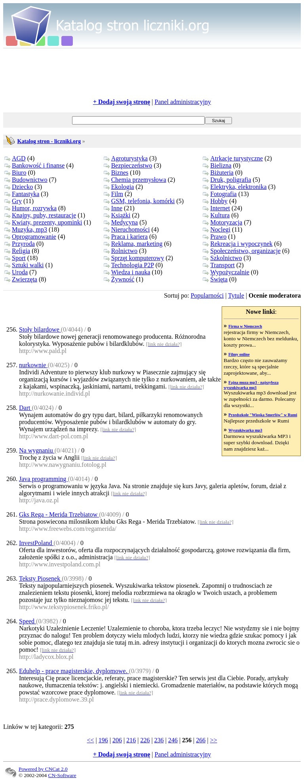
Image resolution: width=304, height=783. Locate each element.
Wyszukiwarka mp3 (245, 430)
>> (213, 740)
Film (113, 194)
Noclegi (216, 229)
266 (200, 740)
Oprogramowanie (30, 236)
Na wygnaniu (37, 450)
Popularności (207, 295)
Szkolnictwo (222, 258)
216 (131, 740)
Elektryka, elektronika (234, 186)
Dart (25, 407)
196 (103, 740)
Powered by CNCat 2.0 (43, 769)
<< (90, 740)
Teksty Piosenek (40, 578)
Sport (15, 258)
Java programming (43, 478)
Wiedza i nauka (127, 272)
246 (173, 740)
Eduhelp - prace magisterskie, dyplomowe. (74, 671)
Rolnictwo (121, 250)
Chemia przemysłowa (135, 179)
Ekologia (119, 186)
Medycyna (121, 222)
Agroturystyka (126, 158)
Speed (27, 621)
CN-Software (62, 775)
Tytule (236, 295)
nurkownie (33, 365)
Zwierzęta (20, 279)
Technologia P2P (129, 265)
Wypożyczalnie (226, 272)
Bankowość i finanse (34, 165)
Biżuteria (218, 172)
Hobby (215, 201)
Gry (13, 201)
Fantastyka (21, 194)
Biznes (116, 172)
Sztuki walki (24, 265)
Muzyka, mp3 (25, 229)
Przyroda (19, 243)
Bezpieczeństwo (128, 165)
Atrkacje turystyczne (233, 158)
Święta (215, 279)
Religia (17, 250)
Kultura (216, 215)
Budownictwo (26, 179)
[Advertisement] (152, 73)
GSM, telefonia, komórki (139, 201)
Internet (216, 208)
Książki (117, 215)
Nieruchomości (127, 229)
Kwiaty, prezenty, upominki (43, 222)
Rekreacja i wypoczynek (237, 243)
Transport (219, 265)
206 (117, 740)
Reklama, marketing (133, 243)
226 (145, 740)
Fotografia (220, 194)
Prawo (214, 236)
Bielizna (217, 165)
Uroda (16, 272)
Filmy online (239, 354)
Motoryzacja (222, 222)
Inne (113, 208)
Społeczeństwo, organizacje (241, 250)
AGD (15, 158)
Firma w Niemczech (245, 326)
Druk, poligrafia (227, 179)
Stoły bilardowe (40, 329)
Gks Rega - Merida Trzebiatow (59, 514)
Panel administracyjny (182, 101)
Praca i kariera (126, 236)
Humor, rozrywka (30, 208)
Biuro (15, 172)
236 (159, 740)
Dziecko (18, 186)
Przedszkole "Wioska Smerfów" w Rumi (262, 415)
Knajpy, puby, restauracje (40, 215)
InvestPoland (36, 543)
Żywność (119, 279)
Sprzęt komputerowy (134, 258)
